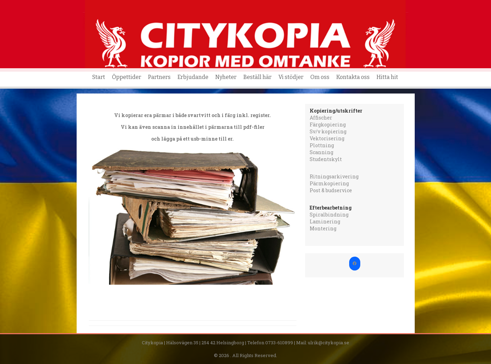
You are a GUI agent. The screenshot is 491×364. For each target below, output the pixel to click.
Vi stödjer (290, 77)
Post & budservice (331, 190)
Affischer (321, 117)
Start (98, 77)
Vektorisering (327, 138)
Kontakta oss (353, 77)
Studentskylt (326, 159)
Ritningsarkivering (334, 176)
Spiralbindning (329, 214)
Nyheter (225, 77)
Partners (159, 77)
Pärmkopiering (329, 183)
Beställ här (257, 77)
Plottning (322, 145)
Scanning (321, 152)
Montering (323, 228)
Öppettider (126, 77)
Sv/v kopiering (328, 131)
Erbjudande (193, 77)
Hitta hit (387, 77)
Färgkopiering (328, 124)
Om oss (319, 77)
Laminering (325, 221)
